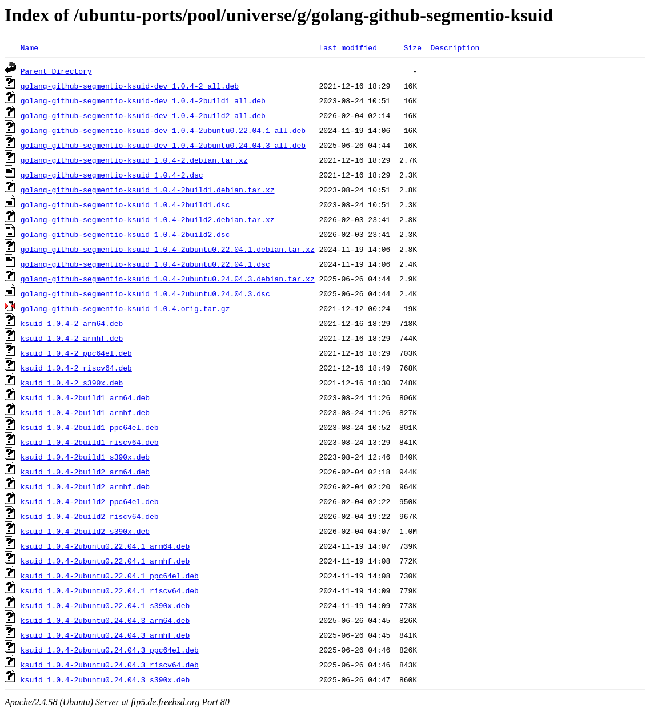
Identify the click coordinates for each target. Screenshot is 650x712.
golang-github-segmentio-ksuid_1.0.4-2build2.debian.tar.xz (148, 219)
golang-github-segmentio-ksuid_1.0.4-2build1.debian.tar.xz (148, 189)
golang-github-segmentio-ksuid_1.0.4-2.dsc (112, 175)
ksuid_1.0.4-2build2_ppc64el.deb (90, 501)
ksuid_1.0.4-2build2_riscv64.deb (90, 516)
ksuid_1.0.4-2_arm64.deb (72, 323)
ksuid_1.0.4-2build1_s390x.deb (85, 457)
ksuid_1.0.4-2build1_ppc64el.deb (90, 427)
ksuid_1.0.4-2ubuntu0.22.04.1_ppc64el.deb (110, 575)
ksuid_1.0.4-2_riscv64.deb (76, 368)
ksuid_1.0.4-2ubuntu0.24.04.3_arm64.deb (105, 620)
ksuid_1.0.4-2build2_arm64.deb (85, 471)
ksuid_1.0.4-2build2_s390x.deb (85, 531)
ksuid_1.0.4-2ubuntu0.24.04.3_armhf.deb (105, 635)
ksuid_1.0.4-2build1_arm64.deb (85, 397)
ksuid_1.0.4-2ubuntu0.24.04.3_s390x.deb (105, 679)
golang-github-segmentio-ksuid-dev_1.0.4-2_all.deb (130, 86)
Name (29, 47)
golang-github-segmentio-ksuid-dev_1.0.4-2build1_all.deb (143, 100)
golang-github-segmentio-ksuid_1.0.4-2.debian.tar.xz (134, 160)
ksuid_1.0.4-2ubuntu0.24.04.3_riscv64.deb (110, 664)
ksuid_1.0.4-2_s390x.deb (72, 382)
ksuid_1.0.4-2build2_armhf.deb (85, 486)
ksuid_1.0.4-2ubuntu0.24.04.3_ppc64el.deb (110, 650)
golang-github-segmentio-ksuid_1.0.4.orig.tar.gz (125, 308)
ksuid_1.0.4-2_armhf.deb (72, 338)
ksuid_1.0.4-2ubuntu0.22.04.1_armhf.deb (105, 561)
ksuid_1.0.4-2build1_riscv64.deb (90, 442)
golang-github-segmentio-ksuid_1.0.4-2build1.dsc (125, 204)
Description (454, 47)
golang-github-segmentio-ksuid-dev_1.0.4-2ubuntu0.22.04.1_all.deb (163, 130)
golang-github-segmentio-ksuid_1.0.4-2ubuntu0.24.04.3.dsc (145, 293)
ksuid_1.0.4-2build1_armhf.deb (85, 412)
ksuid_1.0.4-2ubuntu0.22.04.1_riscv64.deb (110, 590)
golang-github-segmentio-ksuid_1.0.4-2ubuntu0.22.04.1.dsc (145, 264)
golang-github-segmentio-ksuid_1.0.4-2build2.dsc (125, 234)
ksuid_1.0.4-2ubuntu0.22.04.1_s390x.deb (105, 605)
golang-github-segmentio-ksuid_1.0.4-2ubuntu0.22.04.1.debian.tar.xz (168, 249)
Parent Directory (56, 71)
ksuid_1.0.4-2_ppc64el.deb (76, 353)
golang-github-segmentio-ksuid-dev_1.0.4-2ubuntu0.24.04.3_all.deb (163, 145)
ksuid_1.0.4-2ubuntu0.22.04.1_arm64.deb (105, 546)
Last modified (347, 47)
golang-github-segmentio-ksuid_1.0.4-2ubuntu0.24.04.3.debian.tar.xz (168, 278)
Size (413, 47)
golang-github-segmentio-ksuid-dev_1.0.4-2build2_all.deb (143, 115)
